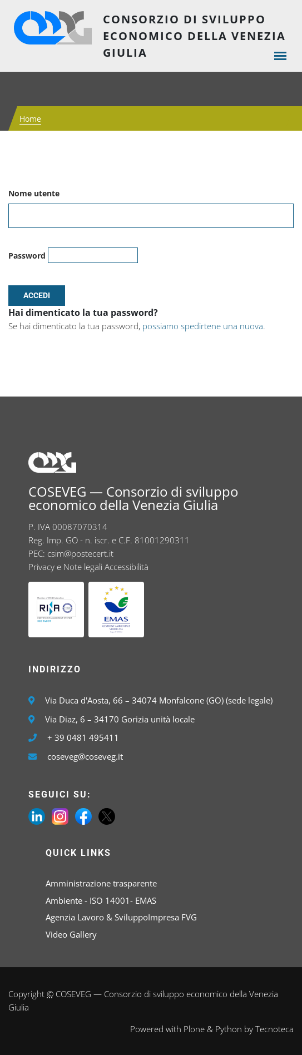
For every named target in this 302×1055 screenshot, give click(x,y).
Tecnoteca (274, 1028)
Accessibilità (126, 566)
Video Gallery (71, 934)
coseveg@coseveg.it (85, 756)
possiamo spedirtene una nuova (202, 325)
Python (228, 1028)
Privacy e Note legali (65, 566)
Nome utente (34, 193)
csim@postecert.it (80, 553)
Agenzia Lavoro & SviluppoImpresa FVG (121, 917)
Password (27, 255)
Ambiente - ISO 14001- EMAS (101, 900)
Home (30, 118)
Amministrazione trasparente (101, 883)
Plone (194, 1028)
